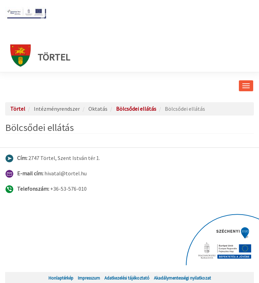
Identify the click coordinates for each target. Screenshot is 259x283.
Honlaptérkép (60, 278)
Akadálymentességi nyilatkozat (182, 278)
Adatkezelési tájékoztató (126, 278)
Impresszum (89, 278)
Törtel (40, 55)
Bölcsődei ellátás (136, 108)
